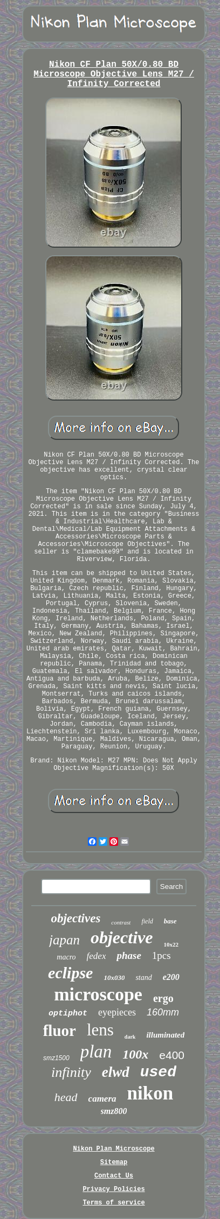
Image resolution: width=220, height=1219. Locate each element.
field (147, 921)
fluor (59, 1030)
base (170, 921)
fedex (96, 956)
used (158, 1072)
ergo (163, 998)
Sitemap (113, 1162)
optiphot (68, 1013)
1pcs (161, 955)
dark (130, 1037)
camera (102, 1099)
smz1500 (56, 1058)
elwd (115, 1072)
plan (96, 1051)
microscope (98, 994)
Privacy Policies (113, 1189)
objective (122, 937)
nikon (150, 1093)
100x (135, 1054)
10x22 (170, 944)
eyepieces (117, 1012)
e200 (171, 977)
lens (100, 1029)
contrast (120, 922)
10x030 (114, 977)
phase (128, 955)
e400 (171, 1055)
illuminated (165, 1035)
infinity (71, 1072)
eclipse (70, 973)
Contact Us (113, 1176)
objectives (75, 918)
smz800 (114, 1111)
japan (64, 940)
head (66, 1097)
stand (143, 977)
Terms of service (113, 1203)
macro (66, 957)
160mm (163, 1012)
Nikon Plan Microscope (113, 1149)
